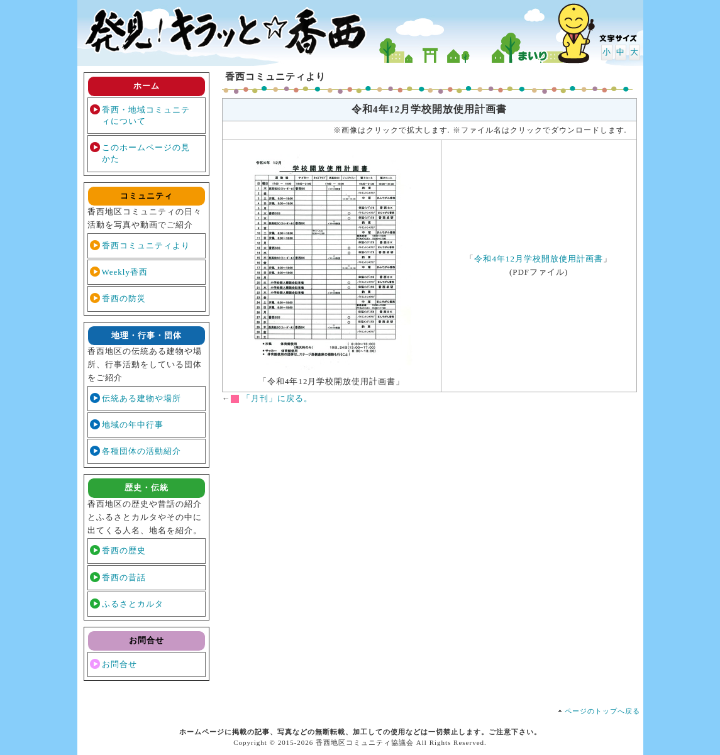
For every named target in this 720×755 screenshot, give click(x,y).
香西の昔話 (124, 577)
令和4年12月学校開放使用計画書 (538, 258)
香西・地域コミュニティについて (146, 115)
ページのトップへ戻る (602, 711)
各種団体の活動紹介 (141, 451)
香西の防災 (124, 298)
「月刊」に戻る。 (277, 398)
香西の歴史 (124, 550)
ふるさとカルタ (132, 604)
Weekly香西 (125, 272)
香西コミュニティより (146, 245)
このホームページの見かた (146, 153)
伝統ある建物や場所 (141, 398)
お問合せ (119, 664)
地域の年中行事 (132, 424)
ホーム (146, 86)
